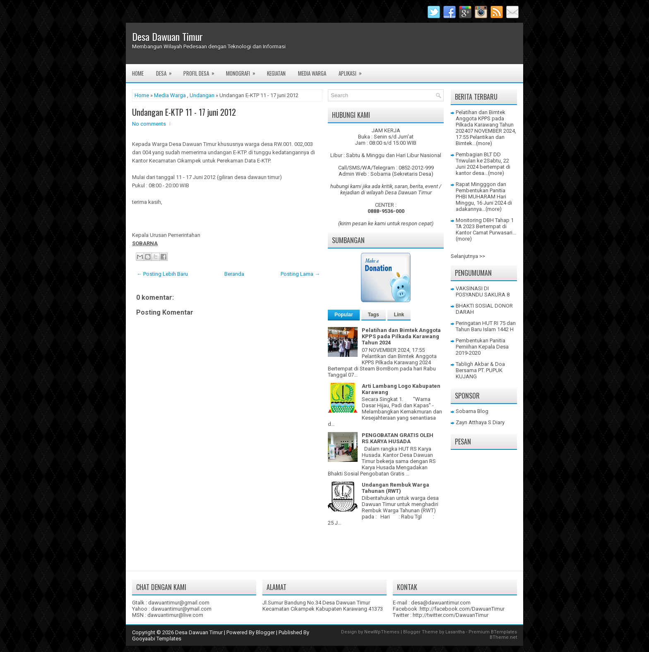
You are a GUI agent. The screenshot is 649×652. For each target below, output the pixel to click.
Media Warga (312, 73)
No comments (149, 124)
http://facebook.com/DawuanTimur (462, 609)
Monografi (243, 70)
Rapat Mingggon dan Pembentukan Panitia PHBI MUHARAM (481, 190)
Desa (166, 70)
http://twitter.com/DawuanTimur (450, 615)
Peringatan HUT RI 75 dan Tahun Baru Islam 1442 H (486, 326)
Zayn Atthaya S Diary (480, 422)
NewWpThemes (381, 632)
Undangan (202, 95)
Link (399, 315)
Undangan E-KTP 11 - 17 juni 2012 (184, 112)
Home (138, 73)
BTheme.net (503, 637)
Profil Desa (201, 70)
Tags (373, 315)
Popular (343, 315)
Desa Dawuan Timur (167, 36)
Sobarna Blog (472, 411)
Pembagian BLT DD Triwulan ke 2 (478, 157)
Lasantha (455, 632)
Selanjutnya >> (468, 256)
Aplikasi (353, 70)
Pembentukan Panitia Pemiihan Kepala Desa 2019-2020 (482, 346)
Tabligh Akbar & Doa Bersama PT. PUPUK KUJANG (480, 370)
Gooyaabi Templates (156, 638)
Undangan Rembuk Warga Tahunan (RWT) (395, 488)
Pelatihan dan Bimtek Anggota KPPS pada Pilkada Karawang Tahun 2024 (401, 336)
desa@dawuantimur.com (441, 602)
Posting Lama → (300, 274)
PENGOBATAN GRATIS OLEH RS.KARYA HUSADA (397, 438)
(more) (484, 143)
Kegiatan (276, 73)
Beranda (234, 274)
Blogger (265, 632)
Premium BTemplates (493, 632)
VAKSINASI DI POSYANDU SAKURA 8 (483, 291)
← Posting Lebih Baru (162, 274)
